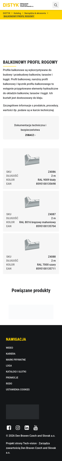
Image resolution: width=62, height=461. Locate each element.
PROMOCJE (12, 377)
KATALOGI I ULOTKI (16, 371)
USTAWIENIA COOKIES (18, 389)
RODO (9, 383)
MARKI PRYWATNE (16, 359)
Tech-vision (30, 443)
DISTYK (6, 13)
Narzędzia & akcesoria (35, 13)
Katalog (17, 13)
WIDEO (9, 347)
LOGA (9, 365)
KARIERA (10, 353)
